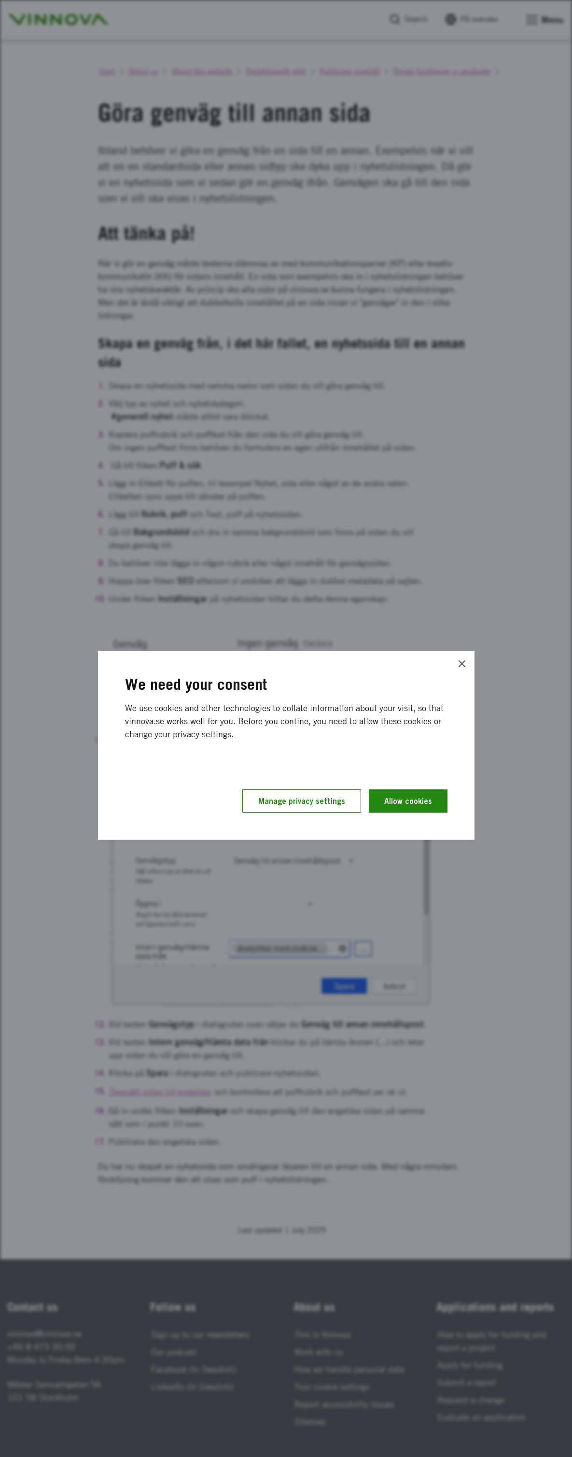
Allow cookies (408, 801)
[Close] (462, 663)
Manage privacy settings (301, 801)
